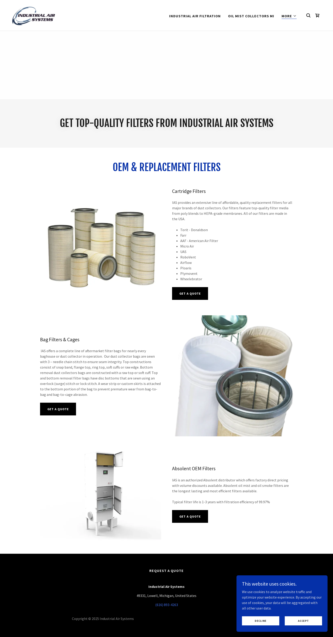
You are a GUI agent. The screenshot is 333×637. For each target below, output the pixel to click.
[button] (289, 16)
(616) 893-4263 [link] (166, 604)
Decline (261, 620)
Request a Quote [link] (166, 570)
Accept (303, 620)
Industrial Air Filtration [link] (195, 16)
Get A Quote (190, 293)
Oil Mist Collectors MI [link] (251, 16)
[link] (34, 15)
